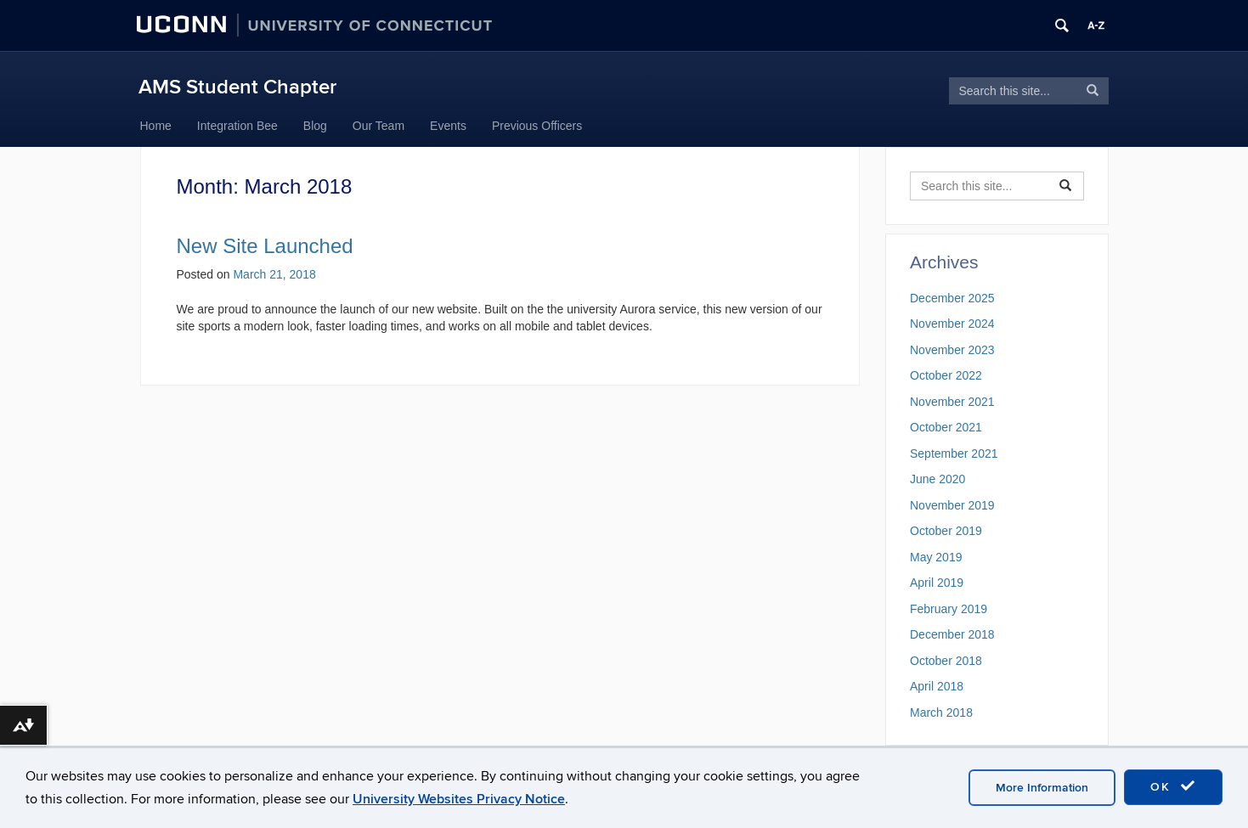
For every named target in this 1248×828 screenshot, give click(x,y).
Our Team (378, 125)
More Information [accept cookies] (1042, 787)
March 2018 (941, 712)
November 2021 (952, 401)
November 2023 (952, 350)
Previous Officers (537, 125)
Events (448, 125)
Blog (315, 125)
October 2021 (946, 427)
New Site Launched (265, 245)
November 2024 (952, 323)
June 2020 (937, 479)
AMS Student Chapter (237, 87)
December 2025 (952, 298)
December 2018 (952, 634)
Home (156, 125)
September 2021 (954, 453)
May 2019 (936, 557)
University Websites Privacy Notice (459, 799)
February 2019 (948, 609)
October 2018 (946, 660)
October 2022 (946, 375)
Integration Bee (237, 125)
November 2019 (952, 505)
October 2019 (946, 531)
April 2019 (936, 582)
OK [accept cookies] (1173, 786)
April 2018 (936, 686)
